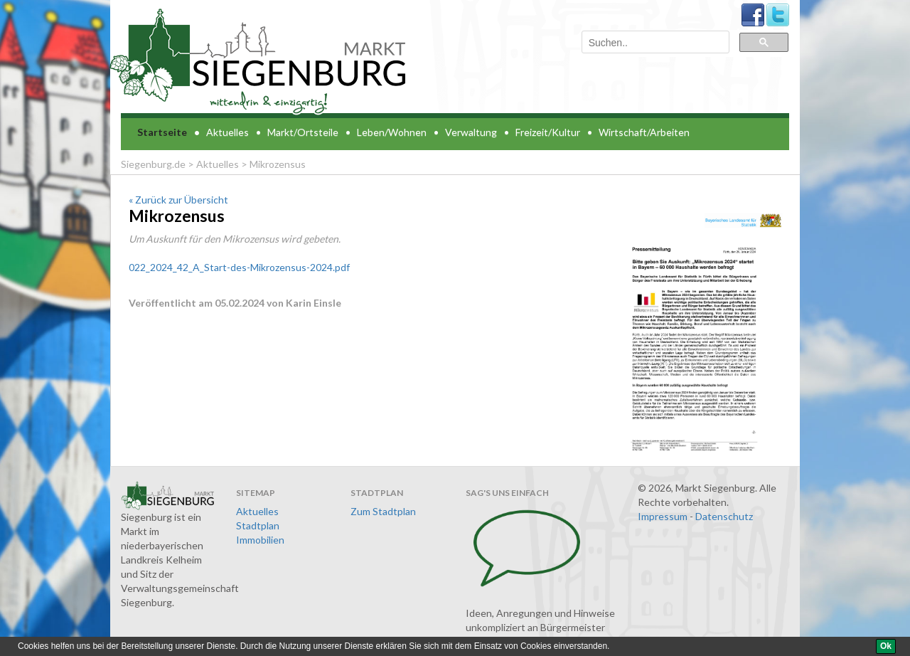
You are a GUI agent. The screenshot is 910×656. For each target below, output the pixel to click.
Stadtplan (257, 525)
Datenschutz (724, 516)
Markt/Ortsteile (302, 132)
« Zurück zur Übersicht (178, 200)
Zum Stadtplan (383, 511)
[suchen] (654, 43)
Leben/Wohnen (392, 132)
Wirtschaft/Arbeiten (644, 132)
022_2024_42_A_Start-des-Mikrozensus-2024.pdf (239, 267)
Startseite (162, 132)
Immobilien (260, 540)
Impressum (662, 516)
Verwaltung (471, 132)
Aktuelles (227, 132)
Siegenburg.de (153, 164)
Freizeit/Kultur (547, 132)
